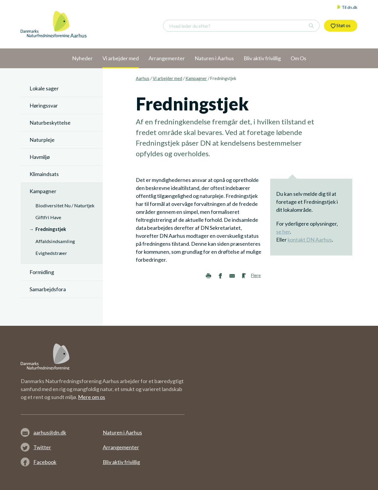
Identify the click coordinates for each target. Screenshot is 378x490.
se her (283, 231)
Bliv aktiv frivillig (121, 462)
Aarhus (142, 78)
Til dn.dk (347, 7)
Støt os (341, 25)
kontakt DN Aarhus (310, 239)
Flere (256, 275)
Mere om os (91, 397)
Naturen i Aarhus (122, 432)
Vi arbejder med (167, 78)
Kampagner (196, 78)
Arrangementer (121, 447)
